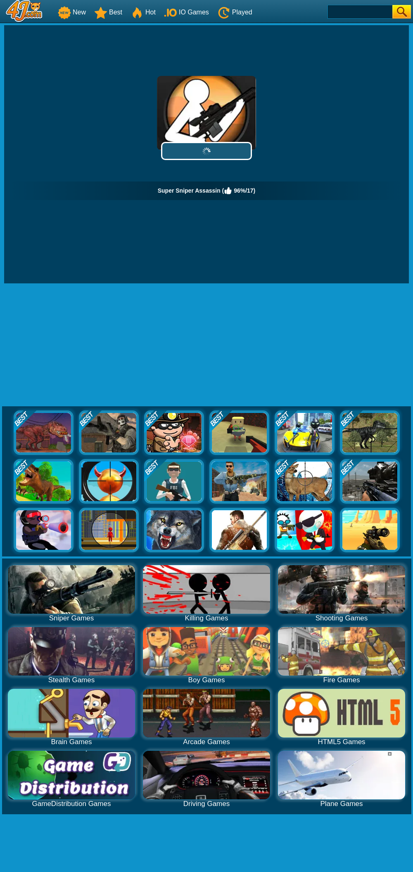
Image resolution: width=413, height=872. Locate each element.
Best (108, 12)
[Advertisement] (206, 345)
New (72, 12)
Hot (143, 12)
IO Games (186, 12)
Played (234, 12)
